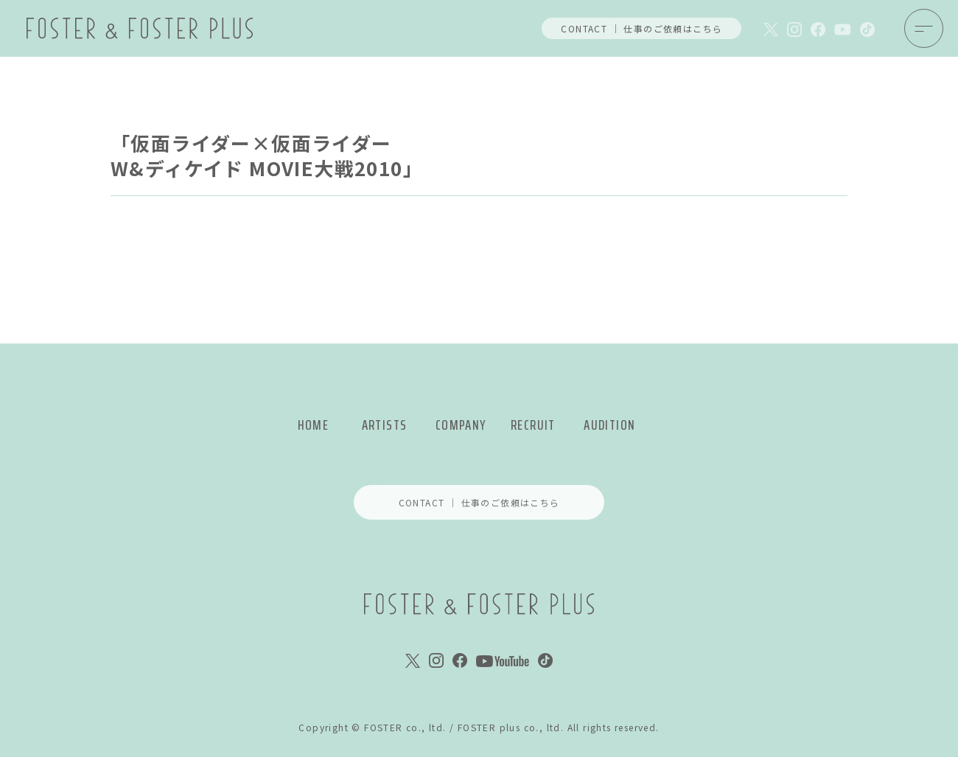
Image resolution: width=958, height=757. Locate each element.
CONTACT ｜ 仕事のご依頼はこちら (641, 28)
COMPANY (461, 425)
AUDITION (609, 425)
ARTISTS (385, 425)
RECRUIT (533, 425)
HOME (313, 425)
